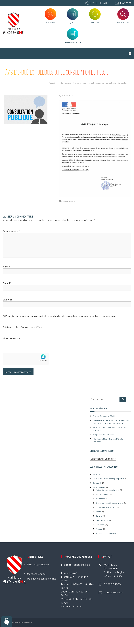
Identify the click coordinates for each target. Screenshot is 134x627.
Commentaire (11, 231)
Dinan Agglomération (106, 507)
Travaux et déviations (106, 533)
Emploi (99, 516)
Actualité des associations (107, 490)
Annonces (100, 498)
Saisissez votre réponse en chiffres (22, 327)
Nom (6, 266)
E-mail (7, 283)
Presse (99, 529)
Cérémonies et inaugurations (109, 503)
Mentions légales (36, 574)
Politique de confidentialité (41, 578)
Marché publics (103, 520)
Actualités (50, 22)
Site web (8, 299)
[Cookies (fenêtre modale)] (6, 621)
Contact (125, 3)
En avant (97, 483)
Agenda (73, 22)
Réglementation (73, 42)
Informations (65, 83)
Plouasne (100, 524)
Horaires (95, 22)
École (98, 511)
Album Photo (102, 494)
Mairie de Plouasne (23, 622)
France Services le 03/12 (104, 416)
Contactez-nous (113, 592)
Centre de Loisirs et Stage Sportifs (108, 478)
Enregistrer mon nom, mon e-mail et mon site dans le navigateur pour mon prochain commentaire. (60, 316)
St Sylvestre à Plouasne (103, 434)
